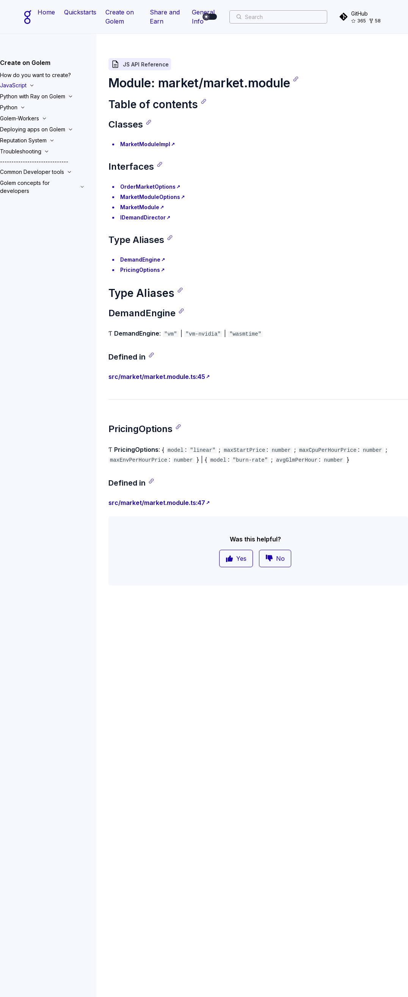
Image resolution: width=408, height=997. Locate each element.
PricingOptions (140, 270)
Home (46, 12)
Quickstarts (80, 12)
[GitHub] (361, 16)
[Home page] (27, 16)
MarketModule (139, 207)
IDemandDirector (143, 217)
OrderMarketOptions (148, 186)
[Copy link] (295, 79)
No (275, 558)
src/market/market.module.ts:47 (156, 502)
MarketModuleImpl (145, 144)
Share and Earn (165, 16)
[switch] (210, 17)
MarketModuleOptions (150, 197)
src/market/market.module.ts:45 (156, 376)
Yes (236, 558)
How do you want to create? (35, 75)
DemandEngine (140, 259)
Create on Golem (119, 16)
